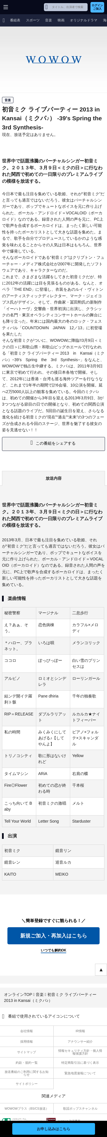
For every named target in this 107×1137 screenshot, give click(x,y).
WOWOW (26, 7)
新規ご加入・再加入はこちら (53, 936)
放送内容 (54, 478)
